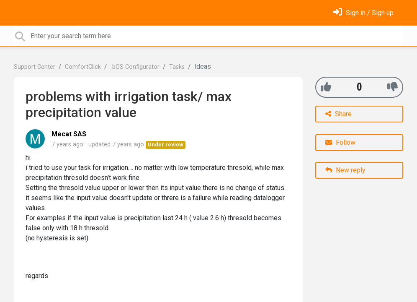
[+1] (326, 87)
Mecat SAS (68, 134)
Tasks (177, 66)
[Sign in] (363, 12)
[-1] (392, 87)
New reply (345, 170)
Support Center (34, 66)
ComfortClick (83, 66)
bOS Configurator (135, 66)
